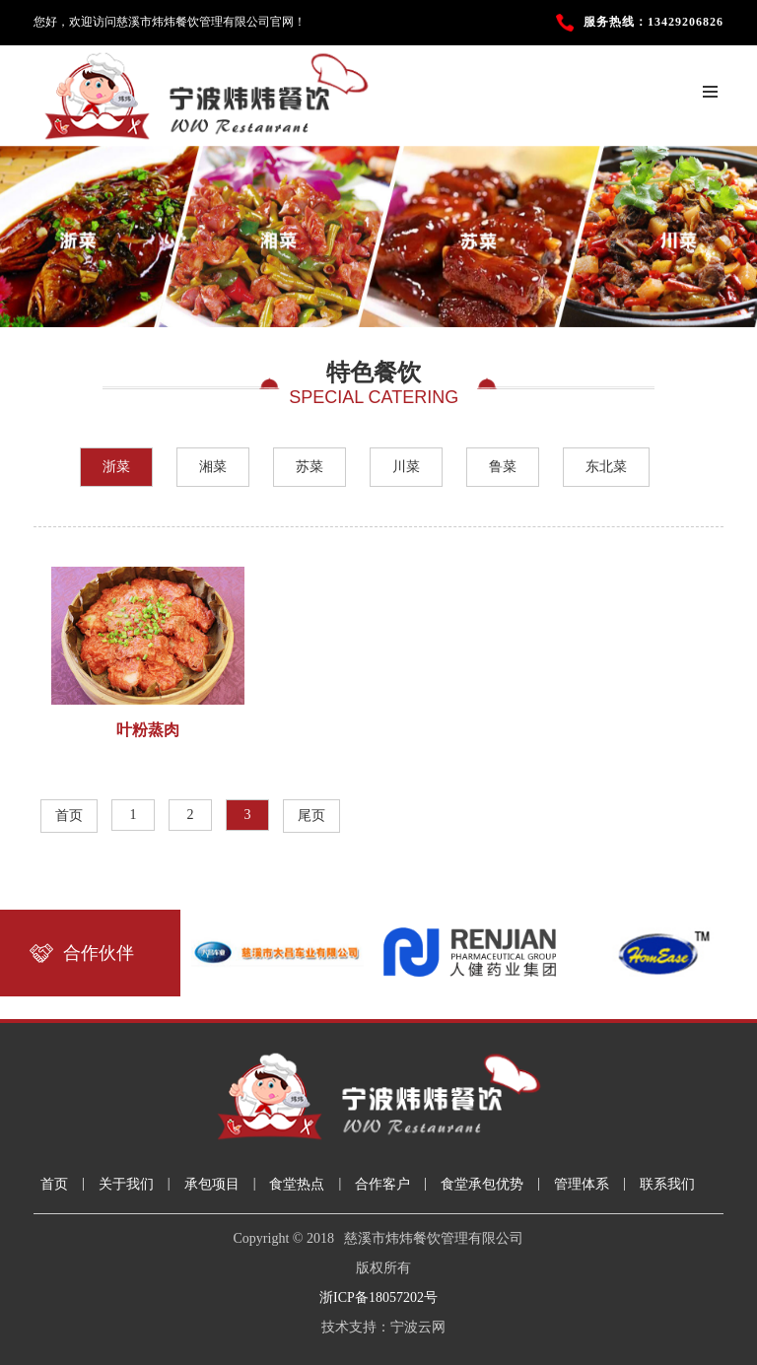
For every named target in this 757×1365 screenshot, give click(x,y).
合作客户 (382, 1184)
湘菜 (213, 466)
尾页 (311, 815)
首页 (69, 815)
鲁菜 (502, 466)
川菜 (406, 466)
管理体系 (581, 1184)
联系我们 (667, 1184)
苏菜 (309, 466)
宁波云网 (418, 1327)
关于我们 (126, 1184)
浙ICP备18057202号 (378, 1297)
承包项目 (212, 1184)
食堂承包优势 (482, 1184)
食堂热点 (296, 1184)
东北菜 (606, 466)
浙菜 (116, 466)
